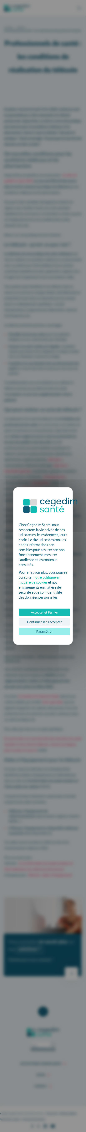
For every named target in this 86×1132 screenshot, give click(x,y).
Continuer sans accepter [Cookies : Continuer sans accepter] (44, 622)
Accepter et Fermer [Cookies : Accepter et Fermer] (44, 612)
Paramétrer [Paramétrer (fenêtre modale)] (44, 631)
